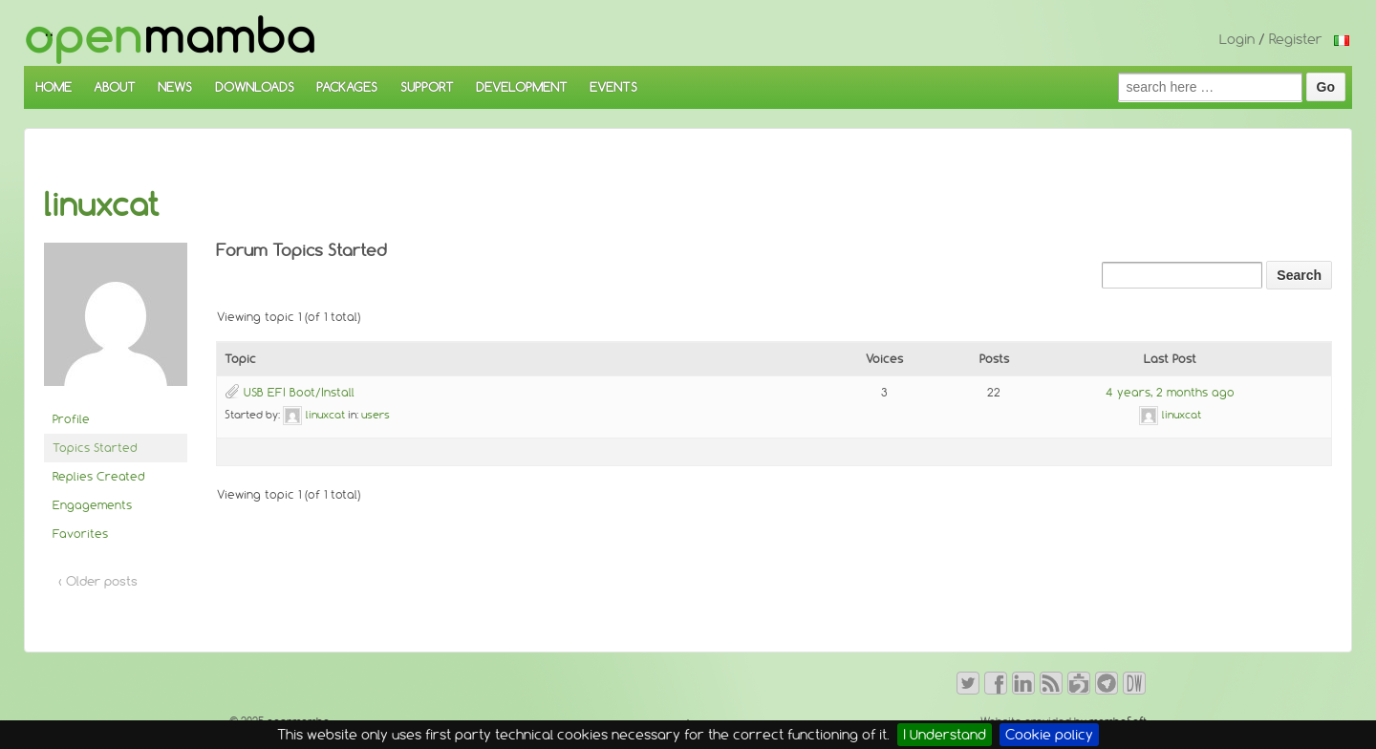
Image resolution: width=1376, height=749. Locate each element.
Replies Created (99, 476)
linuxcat (102, 204)
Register (1295, 39)
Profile (71, 419)
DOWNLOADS (254, 87)
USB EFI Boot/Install (299, 392)
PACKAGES (346, 87)
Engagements (92, 505)
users (375, 414)
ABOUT (115, 87)
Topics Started (95, 447)
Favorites (80, 533)
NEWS (175, 87)
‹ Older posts (98, 580)
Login (1237, 39)
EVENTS (613, 87)
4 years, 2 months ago (1170, 392)
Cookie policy (1049, 734)
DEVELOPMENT (522, 87)
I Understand (944, 734)
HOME (53, 87)
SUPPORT (427, 87)
